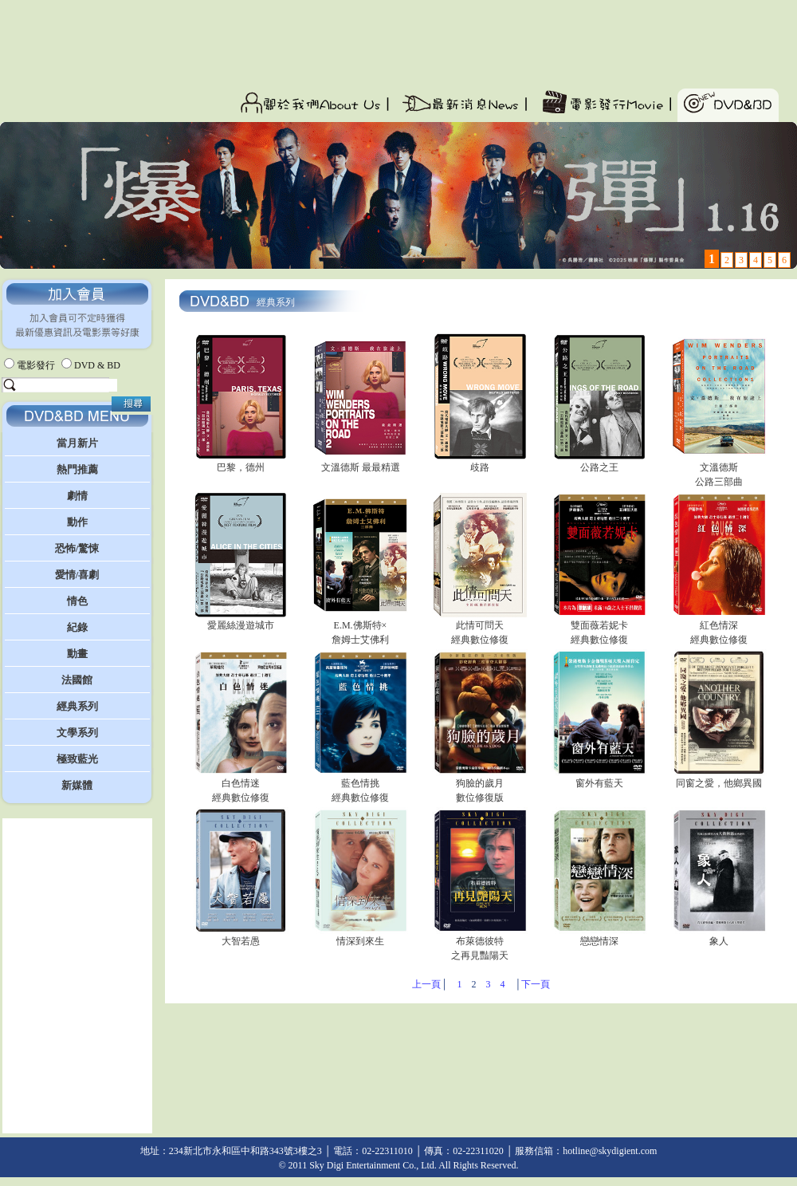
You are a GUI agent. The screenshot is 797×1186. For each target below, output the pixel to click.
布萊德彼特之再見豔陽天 (480, 943)
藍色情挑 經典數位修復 (360, 785)
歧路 (480, 462)
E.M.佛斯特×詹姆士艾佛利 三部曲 (360, 634)
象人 (719, 936)
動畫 (77, 654)
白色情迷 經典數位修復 (241, 785)
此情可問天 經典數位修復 (480, 627)
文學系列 (77, 733)
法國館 (76, 680)
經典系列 (77, 706)
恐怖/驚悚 (77, 548)
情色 (77, 601)
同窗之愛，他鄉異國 (719, 778)
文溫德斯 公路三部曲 (719, 469)
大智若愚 (241, 936)
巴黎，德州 (241, 462)
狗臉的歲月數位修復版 (480, 785)
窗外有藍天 (599, 778)
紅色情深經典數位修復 (719, 627)
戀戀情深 (599, 936)
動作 (77, 522)
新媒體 (76, 785)
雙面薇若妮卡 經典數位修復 (599, 627)
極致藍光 (77, 759)
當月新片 (77, 443)
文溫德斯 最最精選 (360, 462)
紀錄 (77, 627)
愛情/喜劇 (77, 575)
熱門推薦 (77, 469)
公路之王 (599, 462)
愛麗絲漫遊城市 (241, 620)
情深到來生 (360, 936)
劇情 (77, 496)
